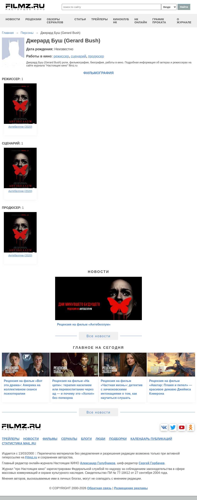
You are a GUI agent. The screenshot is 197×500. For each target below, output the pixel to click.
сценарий (78, 56)
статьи (80, 19)
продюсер (96, 56)
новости (13, 19)
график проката (159, 21)
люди (100, 438)
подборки (118, 438)
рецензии (33, 19)
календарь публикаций (151, 438)
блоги (86, 438)
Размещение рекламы (131, 488)
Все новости (99, 336)
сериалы (69, 438)
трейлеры (99, 19)
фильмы (50, 438)
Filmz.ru (31, 457)
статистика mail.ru (19, 443)
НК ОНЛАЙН (140, 21)
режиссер (61, 56)
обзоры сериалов (55, 21)
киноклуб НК (121, 21)
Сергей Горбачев (151, 463)
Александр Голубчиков (97, 463)
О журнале (184, 21)
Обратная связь (99, 488)
